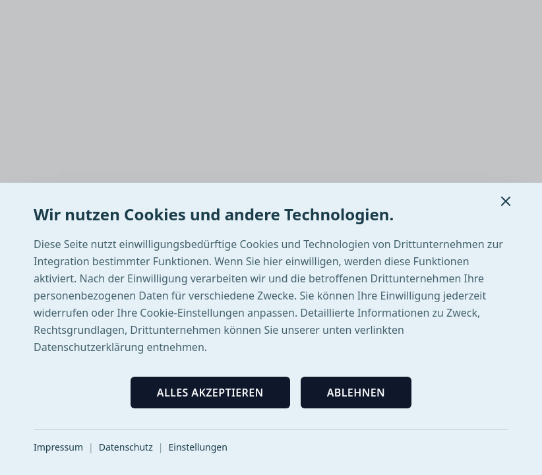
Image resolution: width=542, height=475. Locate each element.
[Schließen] (506, 201)
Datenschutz (126, 447)
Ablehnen (356, 392)
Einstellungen (197, 447)
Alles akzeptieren (210, 392)
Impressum (58, 447)
